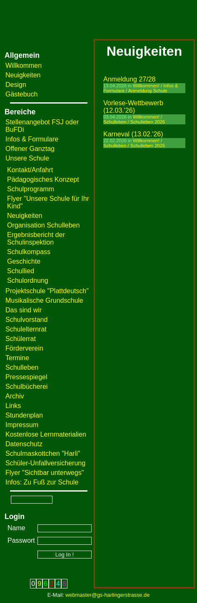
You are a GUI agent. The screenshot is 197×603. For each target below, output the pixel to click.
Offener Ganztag (30, 148)
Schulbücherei (26, 386)
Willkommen (23, 65)
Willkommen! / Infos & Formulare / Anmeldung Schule (140, 88)
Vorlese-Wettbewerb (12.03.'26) (133, 106)
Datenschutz (23, 443)
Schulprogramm (30, 189)
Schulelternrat (26, 329)
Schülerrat (20, 338)
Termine (17, 357)
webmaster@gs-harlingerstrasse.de (107, 595)
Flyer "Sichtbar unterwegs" (44, 472)
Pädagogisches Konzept (43, 179)
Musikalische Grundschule (44, 300)
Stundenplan (24, 415)
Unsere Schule (27, 158)
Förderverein (24, 348)
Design (15, 84)
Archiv (14, 396)
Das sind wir (23, 310)
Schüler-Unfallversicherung (45, 463)
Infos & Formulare (31, 139)
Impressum (21, 424)
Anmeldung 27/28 (129, 79)
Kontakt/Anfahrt (30, 169)
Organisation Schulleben (43, 225)
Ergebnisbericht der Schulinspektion (36, 238)
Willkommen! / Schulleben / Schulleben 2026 (134, 119)
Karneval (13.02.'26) (133, 134)
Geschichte (23, 261)
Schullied (20, 270)
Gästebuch (21, 94)
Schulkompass (28, 251)
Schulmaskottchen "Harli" (42, 453)
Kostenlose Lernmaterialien (45, 434)
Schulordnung (27, 280)
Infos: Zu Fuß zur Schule (41, 482)
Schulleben (21, 367)
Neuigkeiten (23, 75)
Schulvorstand (26, 319)
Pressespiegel (26, 377)
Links (13, 405)
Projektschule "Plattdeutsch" (47, 290)
